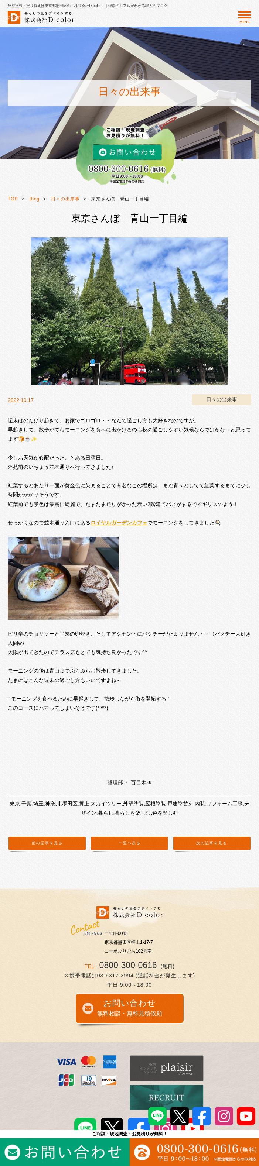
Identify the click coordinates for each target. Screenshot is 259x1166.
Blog (34, 199)
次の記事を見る (211, 843)
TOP (13, 199)
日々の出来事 (65, 199)
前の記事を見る (47, 843)
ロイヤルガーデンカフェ (119, 523)
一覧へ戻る (130, 843)
